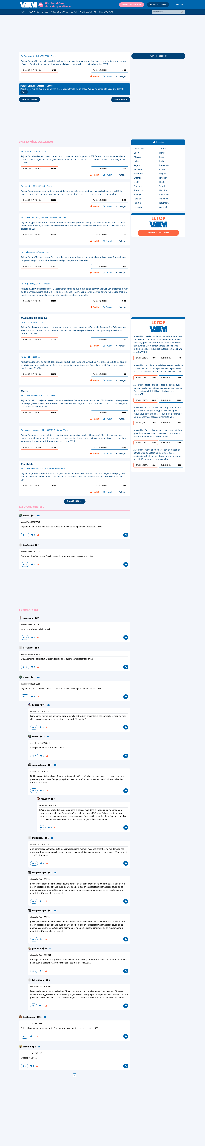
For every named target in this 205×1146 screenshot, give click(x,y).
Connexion (180, 5)
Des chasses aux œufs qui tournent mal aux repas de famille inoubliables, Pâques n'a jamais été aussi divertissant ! (72, 89)
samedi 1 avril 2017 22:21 (30, 522)
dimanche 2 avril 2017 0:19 (31, 1024)
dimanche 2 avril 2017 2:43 (31, 1053)
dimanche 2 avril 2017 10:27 (49, 806)
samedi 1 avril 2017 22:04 (30, 625)
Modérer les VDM (158, 5)
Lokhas (35, 705)
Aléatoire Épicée (59, 12)
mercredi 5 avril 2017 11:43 (40, 987)
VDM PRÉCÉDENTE (29, 100)
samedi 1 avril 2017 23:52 (39, 845)
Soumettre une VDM (131, 5)
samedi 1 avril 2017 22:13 (30, 552)
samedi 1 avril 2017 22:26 (40, 712)
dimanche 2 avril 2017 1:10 (40, 879)
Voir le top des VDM (158, 233)
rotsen (26, 516)
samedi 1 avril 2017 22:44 (40, 743)
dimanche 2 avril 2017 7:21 (40, 955)
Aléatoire (34, 12)
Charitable (27, 464)
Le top (74, 12)
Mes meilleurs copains (34, 318)
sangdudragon (39, 765)
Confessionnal (88, 12)
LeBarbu (27, 1047)
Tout (23, 12)
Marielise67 (38, 838)
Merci (24, 391)
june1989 (36, 949)
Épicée (45, 12)
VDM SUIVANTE (120, 100)
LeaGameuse (29, 1017)
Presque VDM (106, 12)
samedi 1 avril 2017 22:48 (40, 772)
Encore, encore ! (74, 501)
